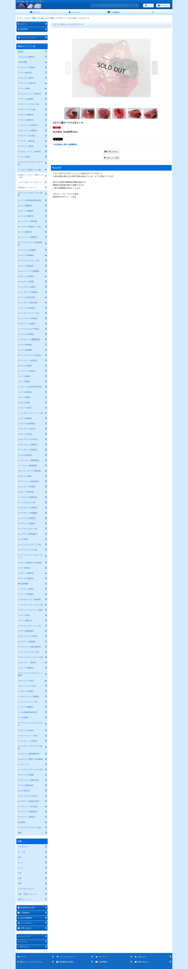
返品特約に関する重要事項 (65, 144)
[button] (152, 12)
